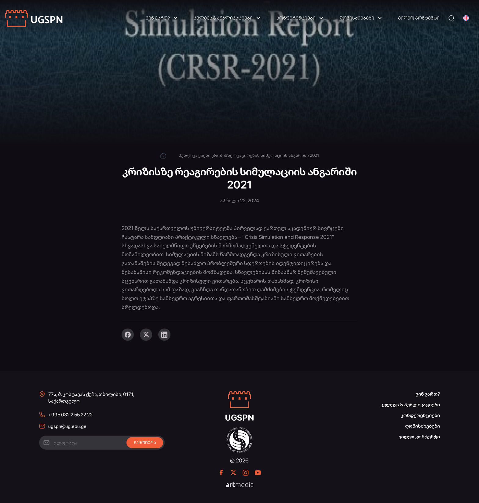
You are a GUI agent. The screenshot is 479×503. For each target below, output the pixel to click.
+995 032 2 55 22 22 (70, 415)
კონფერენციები (296, 18)
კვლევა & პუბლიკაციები (223, 18)
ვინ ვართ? (158, 18)
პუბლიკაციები (194, 155)
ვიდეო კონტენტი (419, 18)
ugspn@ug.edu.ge (67, 426)
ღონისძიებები (356, 18)
